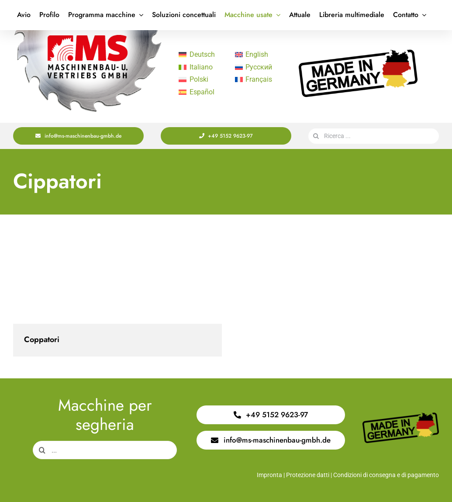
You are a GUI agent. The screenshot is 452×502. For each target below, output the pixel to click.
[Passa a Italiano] (202, 67)
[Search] (316, 136)
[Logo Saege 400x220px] (87, 33)
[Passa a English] (258, 54)
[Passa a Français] (258, 80)
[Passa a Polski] (202, 80)
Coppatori (41, 339)
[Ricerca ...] (373, 136)
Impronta (269, 474)
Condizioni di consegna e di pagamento (386, 474)
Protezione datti (307, 474)
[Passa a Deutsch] (202, 54)
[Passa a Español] (202, 92)
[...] (105, 450)
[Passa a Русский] (258, 67)
